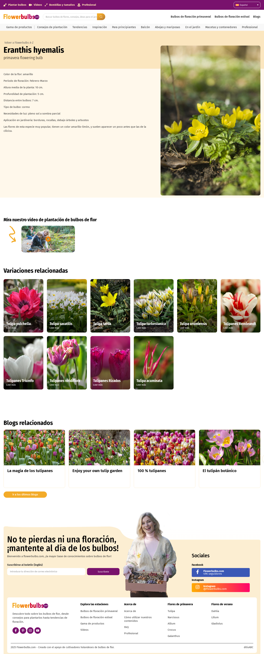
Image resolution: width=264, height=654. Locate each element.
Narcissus (173, 617)
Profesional (131, 633)
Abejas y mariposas (167, 27)
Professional (250, 27)
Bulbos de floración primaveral (191, 16)
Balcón (145, 27)
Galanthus (174, 636)
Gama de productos (19, 27)
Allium (171, 623)
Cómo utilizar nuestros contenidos (138, 619)
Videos (84, 629)
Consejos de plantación (52, 27)
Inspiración (99, 27)
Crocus (172, 629)
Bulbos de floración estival (232, 16)
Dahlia (215, 611)
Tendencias (79, 27)
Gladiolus (217, 623)
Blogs (256, 16)
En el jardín (192, 27)
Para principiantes (124, 27)
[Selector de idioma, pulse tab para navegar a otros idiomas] (247, 5)
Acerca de (130, 611)
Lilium (215, 617)
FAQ (126, 627)
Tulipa (171, 611)
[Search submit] (101, 16)
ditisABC (248, 647)
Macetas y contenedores (221, 27)
